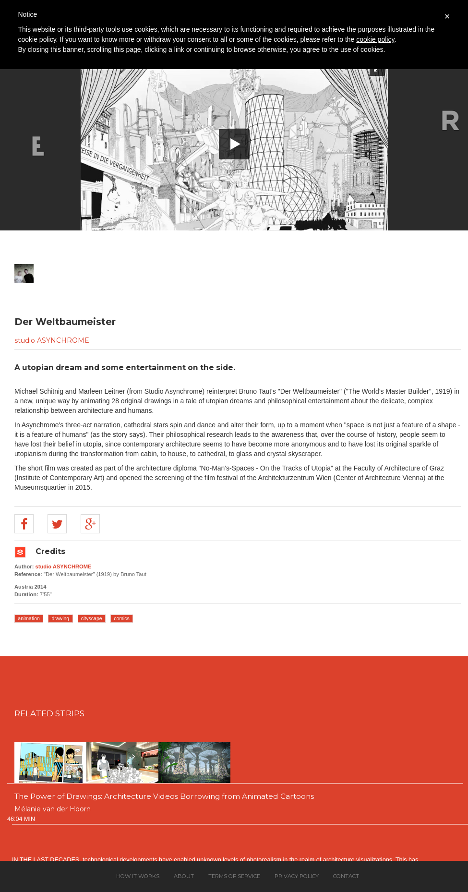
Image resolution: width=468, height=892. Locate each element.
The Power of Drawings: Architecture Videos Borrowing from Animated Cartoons (164, 796)
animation (29, 618)
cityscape (91, 618)
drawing (60, 618)
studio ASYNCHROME (51, 340)
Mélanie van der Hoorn (52, 809)
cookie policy (375, 39)
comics (122, 618)
